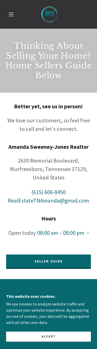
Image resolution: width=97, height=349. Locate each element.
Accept (49, 336)
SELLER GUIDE (48, 261)
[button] (11, 14)
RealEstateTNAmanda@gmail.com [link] (48, 200)
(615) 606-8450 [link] (48, 192)
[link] (49, 14)
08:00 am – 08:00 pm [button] (60, 232)
